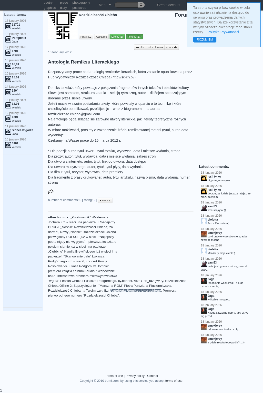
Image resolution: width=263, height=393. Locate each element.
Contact (152, 376)
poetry (48, 2)
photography (81, 2)
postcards (79, 8)
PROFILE (86, 36)
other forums (156, 47)
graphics (50, 8)
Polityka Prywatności (223, 32)
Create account (168, 5)
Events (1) (117, 36)
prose (64, 2)
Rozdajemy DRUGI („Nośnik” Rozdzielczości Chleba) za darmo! (81, 227)
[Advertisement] (22, 231)
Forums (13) (135, 36)
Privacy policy (134, 376)
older (140, 47)
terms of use (173, 380)
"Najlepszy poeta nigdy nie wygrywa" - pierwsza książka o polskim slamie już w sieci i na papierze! (82, 241)
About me (101, 36)
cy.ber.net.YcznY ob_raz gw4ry (140, 281)
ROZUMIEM (205, 39)
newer (171, 47)
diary (63, 8)
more (105, 200)
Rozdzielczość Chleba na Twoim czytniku (78, 290)
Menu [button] (105, 5)
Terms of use (114, 376)
